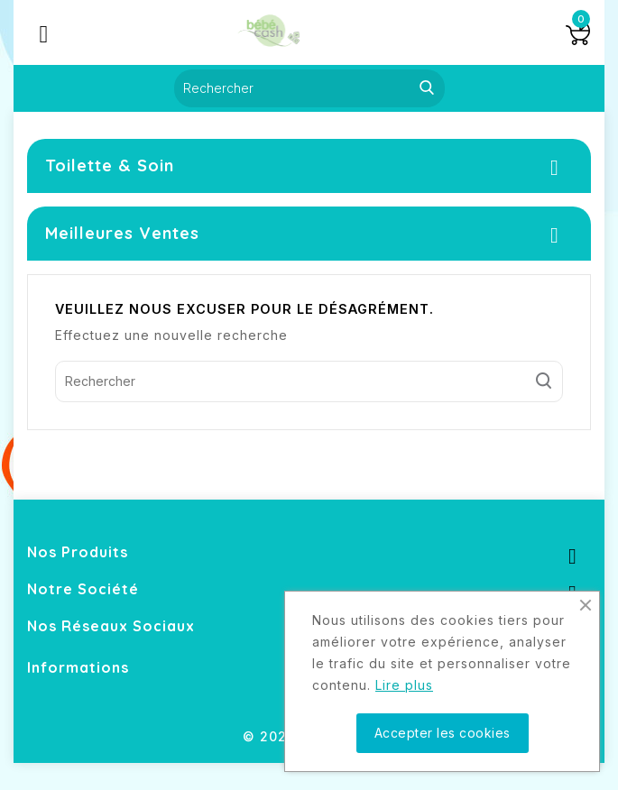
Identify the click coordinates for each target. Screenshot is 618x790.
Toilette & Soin (109, 165)
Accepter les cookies (442, 732)
